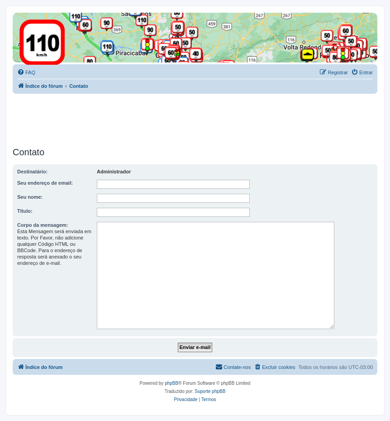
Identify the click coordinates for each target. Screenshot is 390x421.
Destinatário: (32, 171)
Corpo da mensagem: (42, 225)
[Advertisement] (177, 118)
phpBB (171, 383)
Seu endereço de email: (45, 183)
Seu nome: (30, 197)
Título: (25, 211)
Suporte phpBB (210, 391)
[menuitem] (26, 72)
